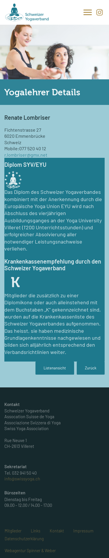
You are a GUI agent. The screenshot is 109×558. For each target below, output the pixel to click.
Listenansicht (55, 368)
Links (35, 530)
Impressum (83, 530)
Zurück (91, 368)
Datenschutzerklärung (24, 538)
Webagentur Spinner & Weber (30, 550)
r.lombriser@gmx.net (25, 155)
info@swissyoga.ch (22, 478)
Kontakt (57, 530)
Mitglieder (13, 530)
